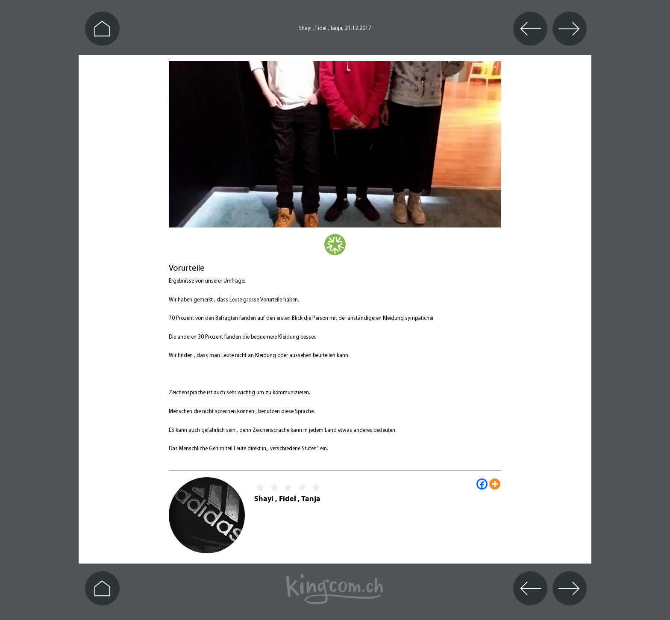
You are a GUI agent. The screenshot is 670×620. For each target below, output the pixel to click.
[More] (494, 484)
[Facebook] (482, 484)
